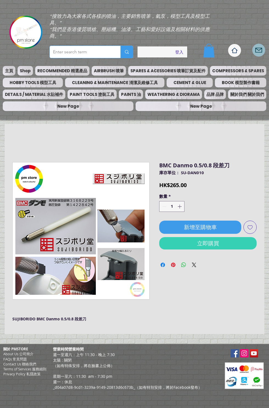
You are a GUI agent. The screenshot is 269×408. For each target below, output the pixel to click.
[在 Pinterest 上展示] (173, 265)
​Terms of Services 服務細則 (24, 369)
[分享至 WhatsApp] (183, 265)
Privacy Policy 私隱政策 (22, 373)
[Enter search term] (81, 52)
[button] (209, 50)
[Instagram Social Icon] (244, 353)
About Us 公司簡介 (18, 353)
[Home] (234, 50)
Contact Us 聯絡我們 (19, 364)
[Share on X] (194, 265)
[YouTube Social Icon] (254, 353)
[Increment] (180, 206)
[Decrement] (163, 206)
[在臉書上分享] (162, 265)
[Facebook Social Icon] (235, 353)
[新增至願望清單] (250, 227)
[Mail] (258, 50)
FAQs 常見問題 (15, 359)
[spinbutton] (171, 206)
